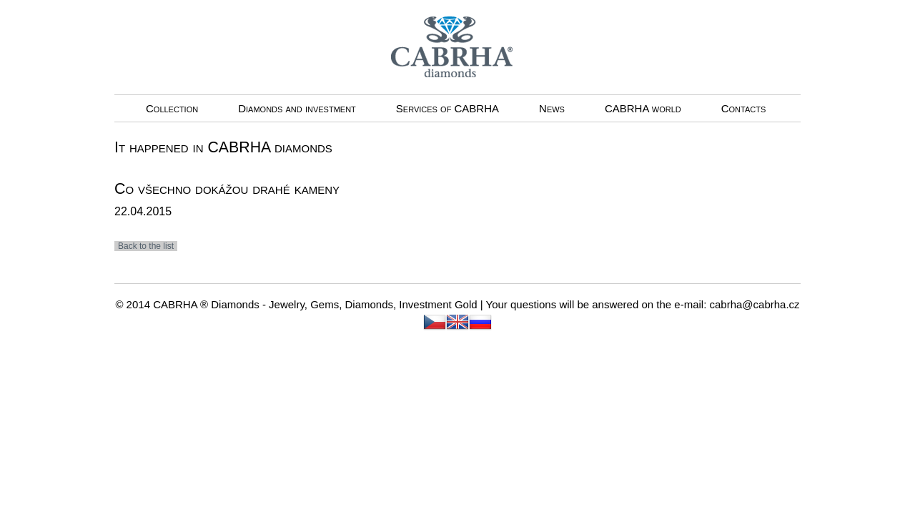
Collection (172, 108)
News (552, 108)
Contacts (743, 108)
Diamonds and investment (297, 108)
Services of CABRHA (447, 108)
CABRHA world (643, 108)
